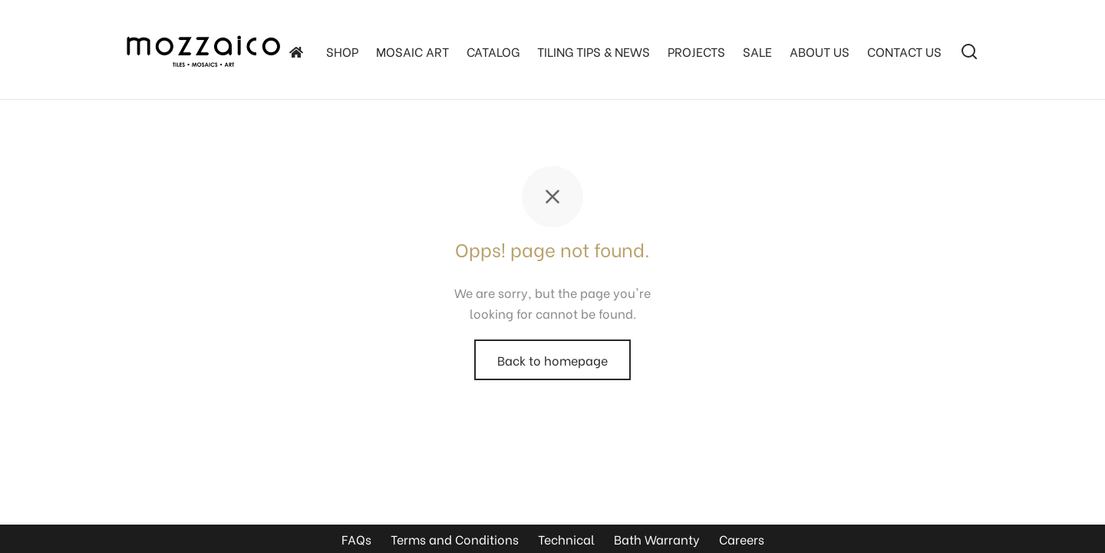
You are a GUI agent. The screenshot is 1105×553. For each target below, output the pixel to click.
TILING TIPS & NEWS (593, 51)
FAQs (356, 539)
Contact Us (904, 51)
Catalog (493, 51)
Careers (741, 539)
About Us (819, 51)
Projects (696, 51)
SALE (757, 51)
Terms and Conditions (455, 539)
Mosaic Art (412, 51)
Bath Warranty (657, 539)
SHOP (342, 51)
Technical (566, 539)
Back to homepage (552, 360)
